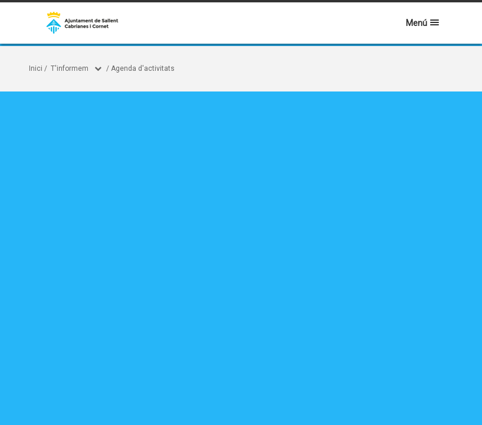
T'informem (69, 68)
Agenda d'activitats (143, 68)
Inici (35, 68)
